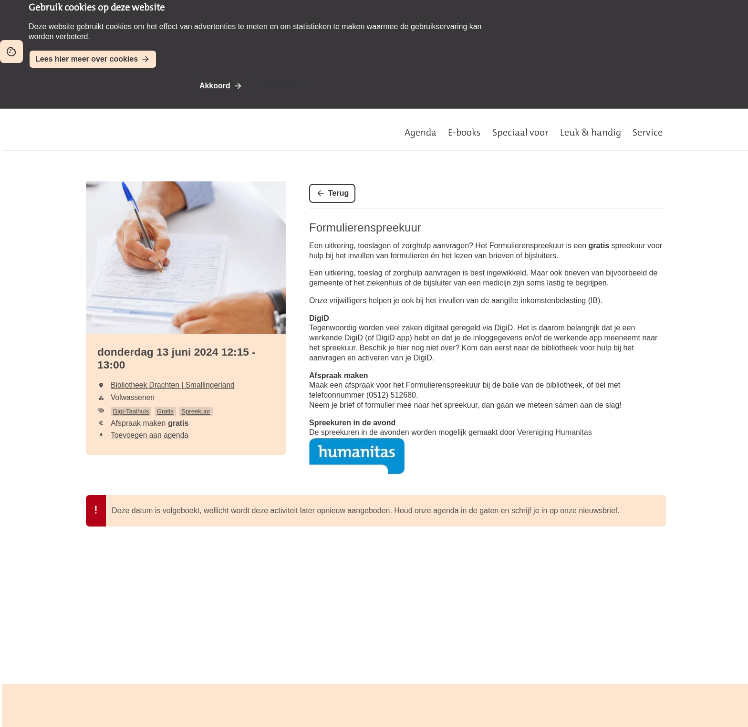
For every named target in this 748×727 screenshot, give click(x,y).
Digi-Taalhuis (131, 411)
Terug (338, 193)
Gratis (165, 411)
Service (648, 132)
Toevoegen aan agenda (149, 435)
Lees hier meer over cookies (86, 59)
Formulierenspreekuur (365, 227)
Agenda (420, 132)
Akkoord (214, 86)
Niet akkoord (284, 86)
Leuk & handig (590, 132)
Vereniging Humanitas (554, 432)
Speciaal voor (520, 132)
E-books (464, 132)
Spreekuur (195, 411)
